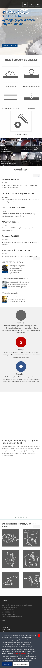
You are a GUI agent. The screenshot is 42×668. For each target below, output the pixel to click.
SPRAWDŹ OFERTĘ (9, 46)
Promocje (20, 349)
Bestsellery (20, 374)
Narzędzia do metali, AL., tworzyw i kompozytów (30, 148)
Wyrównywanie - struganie (10, 99)
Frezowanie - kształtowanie (31, 76)
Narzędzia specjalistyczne (30, 162)
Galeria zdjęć (6, 629)
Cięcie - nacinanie (10, 76)
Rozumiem (6, 664)
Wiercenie (31, 99)
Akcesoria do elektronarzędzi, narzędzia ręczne (9, 163)
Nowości (20, 323)
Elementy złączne (21, 123)
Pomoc (4, 625)
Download (5, 627)
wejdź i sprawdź (21, 287)
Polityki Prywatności (20, 654)
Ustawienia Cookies (21, 664)
